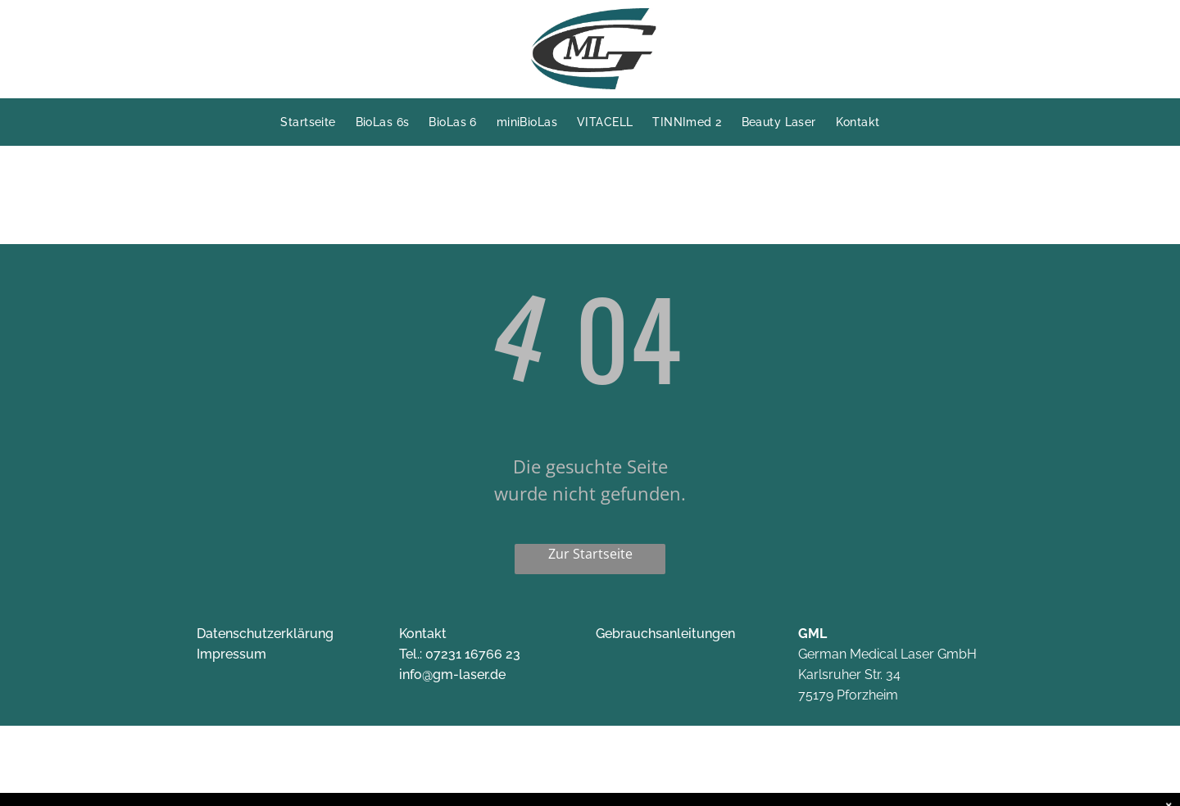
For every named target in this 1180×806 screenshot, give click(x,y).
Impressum (231, 654)
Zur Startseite (590, 554)
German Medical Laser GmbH (887, 654)
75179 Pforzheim (848, 695)
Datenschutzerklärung (265, 633)
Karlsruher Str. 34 (849, 674)
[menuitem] (317, 122)
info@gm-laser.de (452, 674)
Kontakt (423, 633)
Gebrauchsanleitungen (665, 633)
